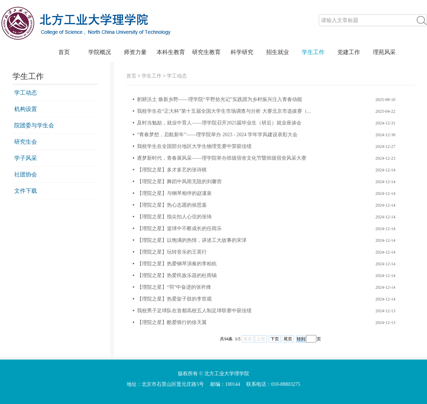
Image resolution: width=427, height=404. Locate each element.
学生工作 (313, 52)
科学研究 (242, 52)
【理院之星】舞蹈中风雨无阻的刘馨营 (179, 181)
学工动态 (25, 93)
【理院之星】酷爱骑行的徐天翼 (172, 322)
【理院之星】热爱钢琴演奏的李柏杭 (177, 263)
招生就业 (277, 52)
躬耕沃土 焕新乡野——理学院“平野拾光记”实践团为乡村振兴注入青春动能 (219, 99)
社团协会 (25, 174)
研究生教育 (206, 52)
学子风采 (25, 158)
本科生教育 (171, 52)
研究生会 (25, 142)
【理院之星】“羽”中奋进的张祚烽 (174, 287)
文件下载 (25, 191)
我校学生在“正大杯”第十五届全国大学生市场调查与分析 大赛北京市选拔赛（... (224, 111)
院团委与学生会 (34, 125)
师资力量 (135, 52)
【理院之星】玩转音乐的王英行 (172, 252)
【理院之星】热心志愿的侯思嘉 (172, 205)
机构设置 (25, 109)
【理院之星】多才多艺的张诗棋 (172, 169)
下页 (274, 338)
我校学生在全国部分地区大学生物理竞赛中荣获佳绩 (194, 146)
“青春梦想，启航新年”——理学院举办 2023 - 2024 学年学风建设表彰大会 (217, 134)
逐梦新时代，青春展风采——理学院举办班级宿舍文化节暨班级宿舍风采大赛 (221, 158)
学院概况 (99, 52)
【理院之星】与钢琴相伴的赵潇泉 (174, 193)
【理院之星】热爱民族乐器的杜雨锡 (177, 275)
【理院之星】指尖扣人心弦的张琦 (174, 216)
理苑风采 (384, 52)
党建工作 (348, 52)
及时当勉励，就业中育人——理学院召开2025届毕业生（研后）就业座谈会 (219, 123)
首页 (64, 52)
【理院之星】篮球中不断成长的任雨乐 (179, 228)
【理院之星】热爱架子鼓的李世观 (174, 299)
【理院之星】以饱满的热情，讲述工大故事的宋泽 (192, 240)
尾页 (288, 338)
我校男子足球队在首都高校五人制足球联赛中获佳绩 (194, 310)
